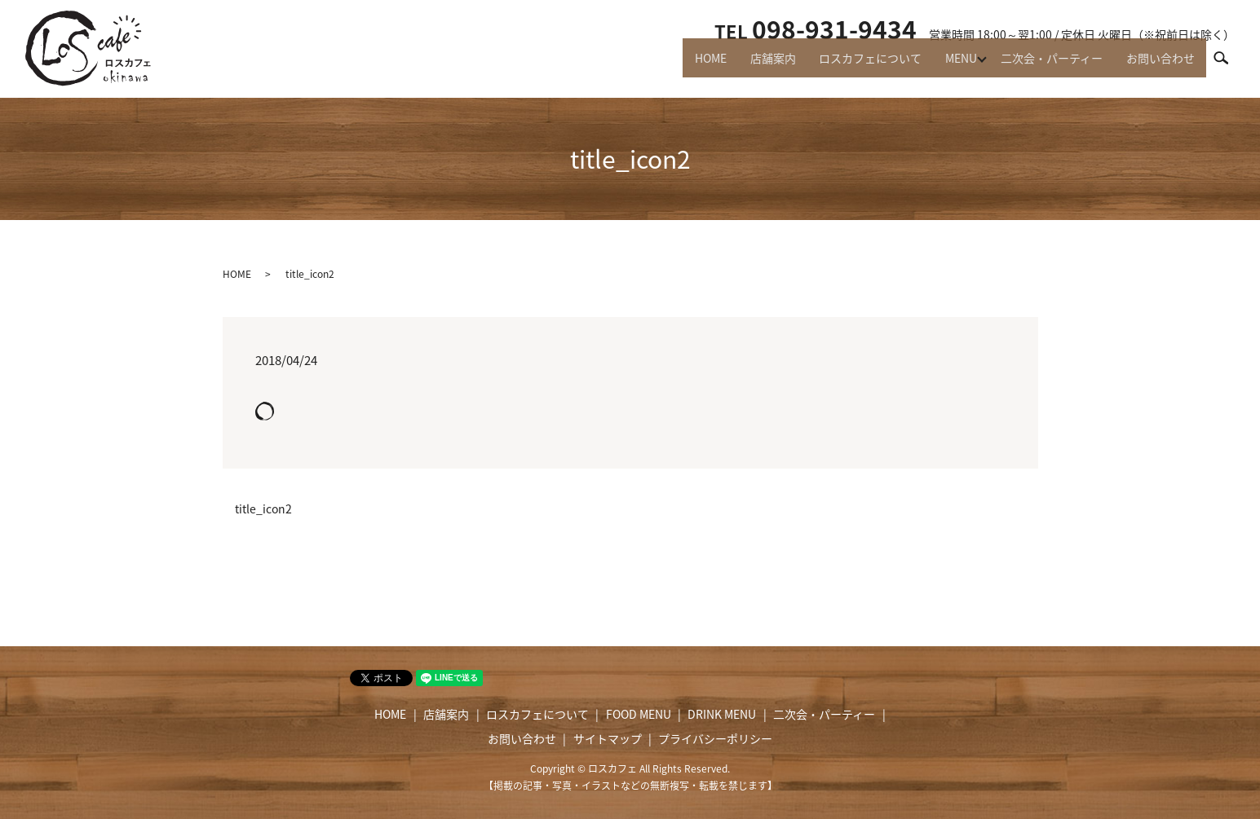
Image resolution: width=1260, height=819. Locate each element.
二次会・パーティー (1044, 65)
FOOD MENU (638, 714)
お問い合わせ (1158, 65)
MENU (949, 65)
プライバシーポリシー (715, 738)
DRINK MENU (721, 714)
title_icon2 (263, 509)
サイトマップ (607, 738)
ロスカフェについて (853, 65)
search (1228, 64)
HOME (683, 65)
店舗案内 (750, 65)
